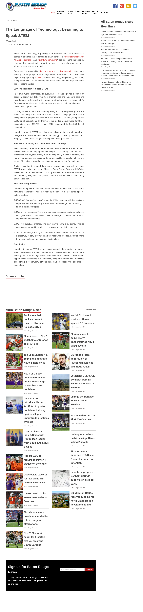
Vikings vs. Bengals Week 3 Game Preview (82, 400)
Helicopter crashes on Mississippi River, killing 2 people (83, 438)
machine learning (23, 60)
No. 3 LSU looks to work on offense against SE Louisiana (83, 319)
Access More (90, 310)
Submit (89, 569)
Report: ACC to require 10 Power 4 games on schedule (35, 459)
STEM (38, 77)
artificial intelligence (74, 57)
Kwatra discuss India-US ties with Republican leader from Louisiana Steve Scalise (36, 439)
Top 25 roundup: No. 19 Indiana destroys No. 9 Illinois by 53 (36, 358)
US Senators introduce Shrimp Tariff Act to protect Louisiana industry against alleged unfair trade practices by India (36, 410)
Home (53, 12)
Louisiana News (61, 12)
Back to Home (11, 20)
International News (74, 12)
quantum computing (48, 60)
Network (104, 12)
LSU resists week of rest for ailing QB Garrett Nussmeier (35, 478)
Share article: (15, 276)
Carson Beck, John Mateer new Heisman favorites (36, 497)
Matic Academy (46, 71)
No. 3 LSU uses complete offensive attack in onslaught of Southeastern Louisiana (35, 381)
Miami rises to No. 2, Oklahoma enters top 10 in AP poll (36, 340)
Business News (86, 12)
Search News (95, 12)
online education (65, 71)
